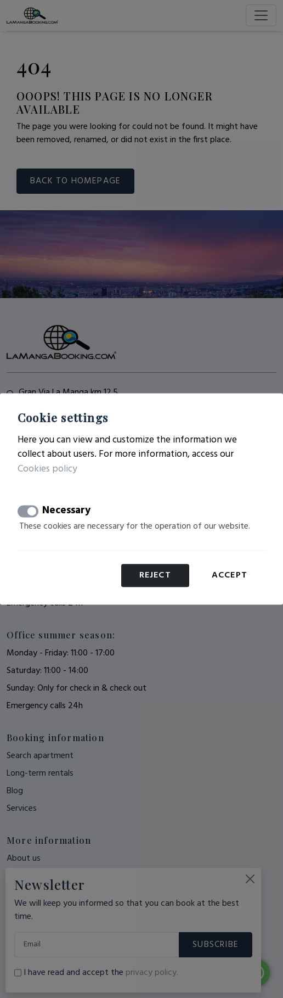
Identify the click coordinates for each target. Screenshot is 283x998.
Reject (155, 576)
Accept (229, 576)
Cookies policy (47, 469)
